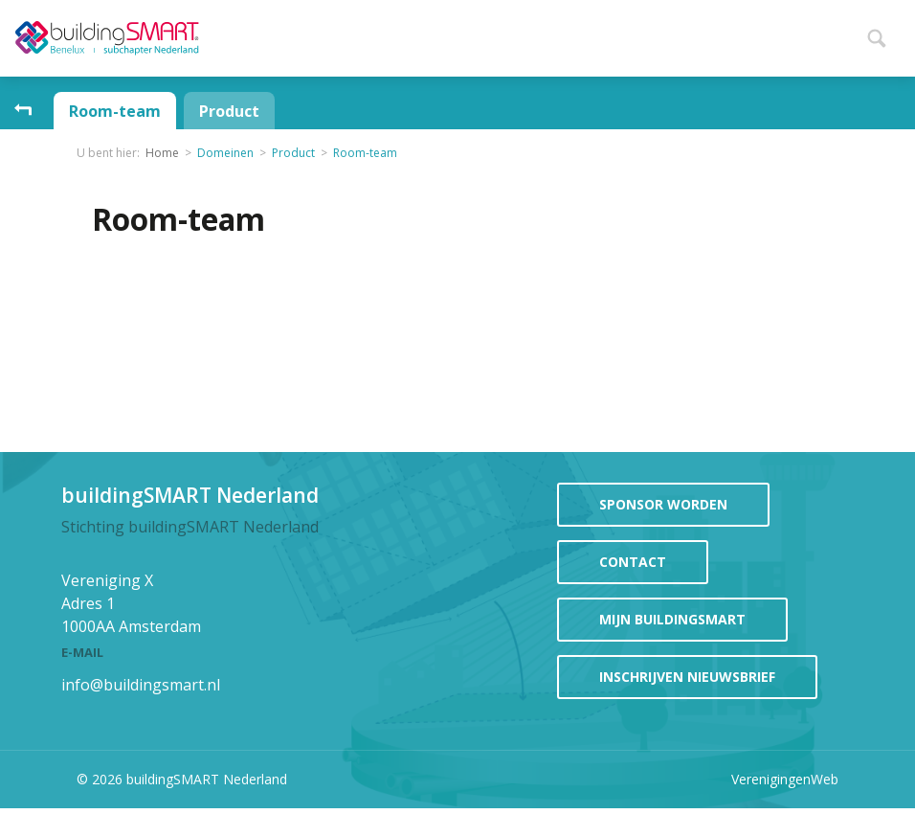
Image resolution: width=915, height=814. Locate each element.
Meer (831, 35)
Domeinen (225, 153)
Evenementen (484, 34)
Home (301, 35)
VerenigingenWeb (784, 779)
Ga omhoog (23, 110)
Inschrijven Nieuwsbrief (687, 676)
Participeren (623, 34)
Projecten (749, 34)
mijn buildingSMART (672, 619)
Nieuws (368, 34)
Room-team (115, 111)
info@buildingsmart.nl (140, 684)
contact (632, 562)
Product (229, 111)
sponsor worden (663, 504)
